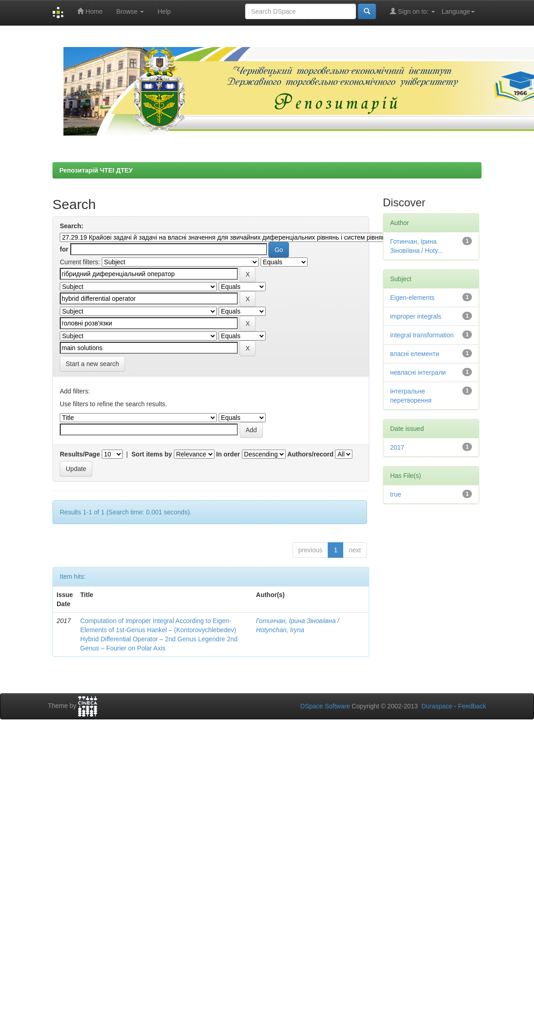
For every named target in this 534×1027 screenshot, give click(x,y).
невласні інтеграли (418, 372)
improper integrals (415, 316)
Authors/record (310, 454)
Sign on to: (412, 11)
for (64, 249)
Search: (71, 226)
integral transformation (422, 335)
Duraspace (436, 706)
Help (164, 11)
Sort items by (151, 454)
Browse (130, 11)
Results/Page (80, 454)
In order (228, 454)
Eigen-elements (412, 297)
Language (458, 11)
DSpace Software (325, 706)
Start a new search (92, 363)
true (395, 494)
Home (89, 11)
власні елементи (414, 353)
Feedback (472, 706)
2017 (397, 447)
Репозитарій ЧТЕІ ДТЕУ (96, 170)
